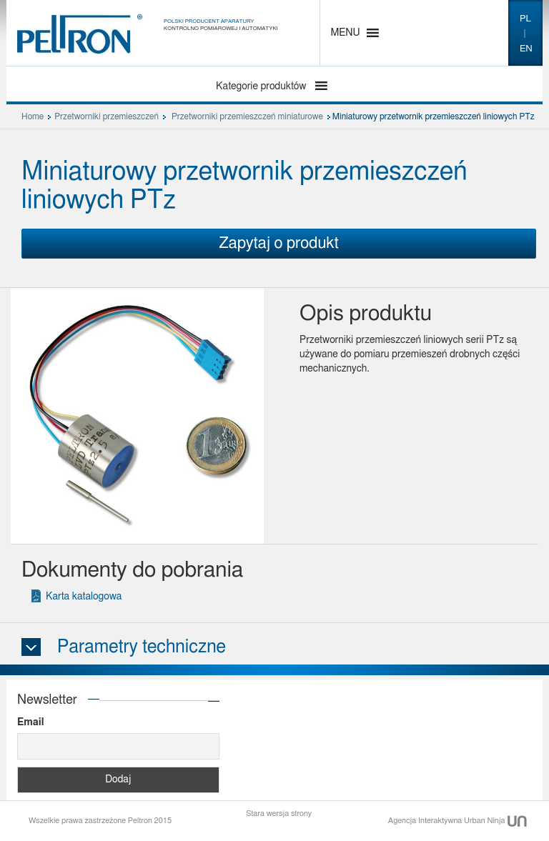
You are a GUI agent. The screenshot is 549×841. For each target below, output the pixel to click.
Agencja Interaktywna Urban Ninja (457, 821)
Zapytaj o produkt (278, 243)
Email (30, 722)
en (526, 49)
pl (525, 19)
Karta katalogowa (84, 597)
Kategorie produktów (262, 86)
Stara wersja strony (279, 813)
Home (32, 116)
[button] (345, 33)
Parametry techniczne (141, 647)
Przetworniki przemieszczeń (106, 116)
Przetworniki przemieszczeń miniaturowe (247, 116)
